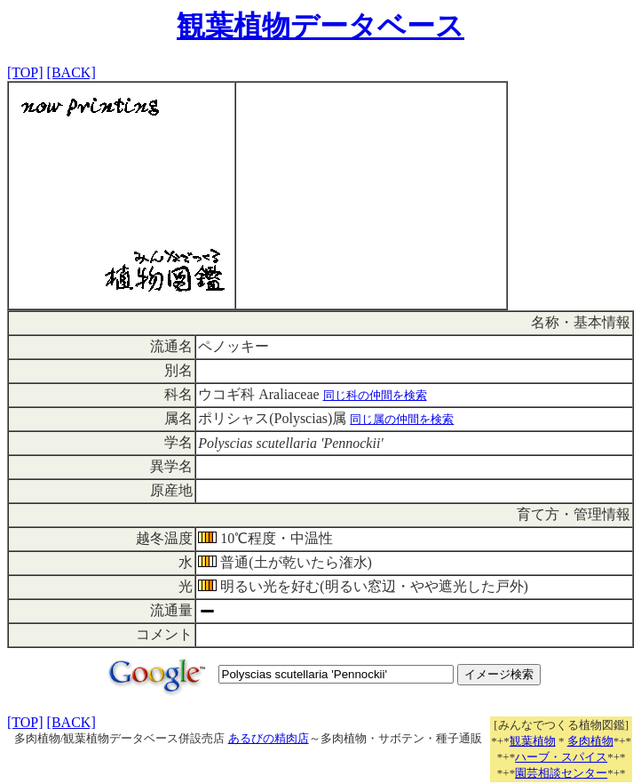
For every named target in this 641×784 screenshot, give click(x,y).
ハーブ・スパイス (561, 757)
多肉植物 (590, 741)
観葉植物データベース (320, 26)
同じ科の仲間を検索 (375, 395)
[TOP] (25, 72)
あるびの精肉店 (268, 738)
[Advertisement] (371, 195)
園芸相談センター (561, 773)
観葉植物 (533, 741)
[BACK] (71, 72)
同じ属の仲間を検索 (402, 419)
